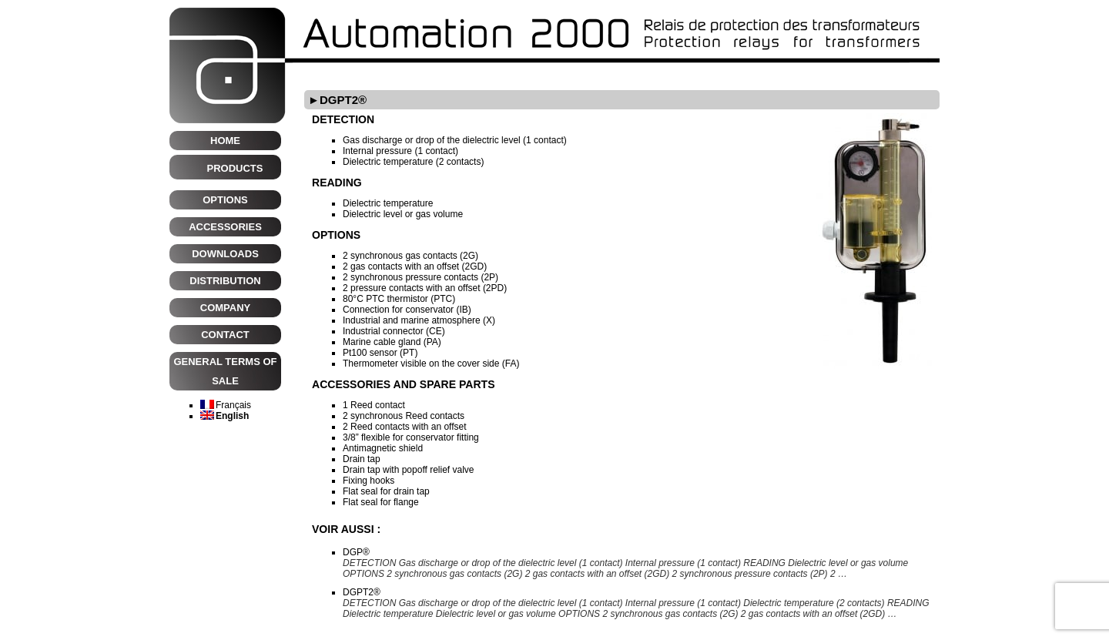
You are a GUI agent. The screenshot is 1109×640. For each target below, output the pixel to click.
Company (225, 307)
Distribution (224, 280)
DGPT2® (361, 592)
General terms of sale (224, 371)
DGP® (356, 552)
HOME (225, 140)
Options (225, 200)
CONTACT (225, 334)
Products (235, 168)
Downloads (225, 254)
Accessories (225, 227)
